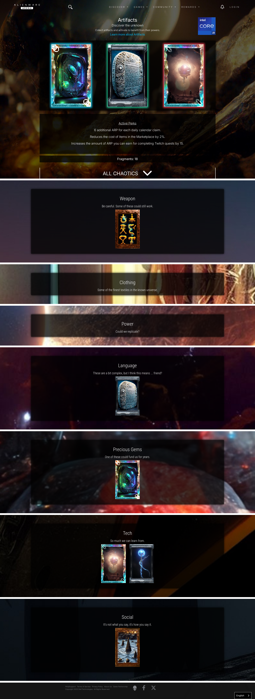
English (240, 695)
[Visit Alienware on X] (153, 688)
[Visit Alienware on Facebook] (143, 688)
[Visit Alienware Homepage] (134, 688)
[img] (70, 7)
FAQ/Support (70, 687)
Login (235, 7)
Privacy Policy (97, 687)
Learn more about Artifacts (127, 34)
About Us (108, 687)
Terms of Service (84, 687)
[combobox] (242, 695)
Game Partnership (120, 687)
